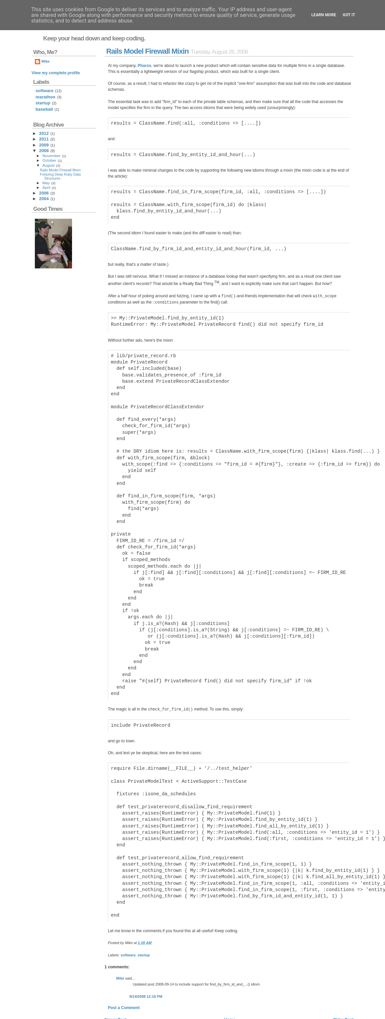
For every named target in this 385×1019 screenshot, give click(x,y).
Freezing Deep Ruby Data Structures (60, 176)
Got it (349, 15)
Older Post (343, 990)
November (51, 155)
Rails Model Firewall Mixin (147, 51)
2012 (44, 133)
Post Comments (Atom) (151, 1000)
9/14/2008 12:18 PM (145, 967)
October (49, 160)
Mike (120, 949)
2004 (44, 198)
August (48, 165)
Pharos (144, 65)
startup (143, 926)
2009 (44, 144)
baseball (44, 109)
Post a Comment (124, 978)
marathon (45, 96)
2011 (44, 139)
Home (229, 990)
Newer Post (115, 990)
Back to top (343, 1010)
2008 (44, 150)
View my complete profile (56, 73)
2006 (44, 193)
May (46, 183)
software (127, 926)
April (46, 187)
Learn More (323, 15)
